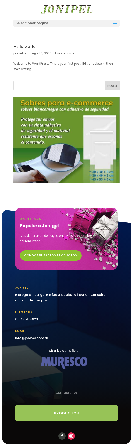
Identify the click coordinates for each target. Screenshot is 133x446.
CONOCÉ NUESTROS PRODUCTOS (50, 255)
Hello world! (24, 46)
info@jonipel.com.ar (31, 338)
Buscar (112, 85)
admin (23, 53)
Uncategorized (65, 53)
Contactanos (67, 392)
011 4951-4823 (26, 319)
